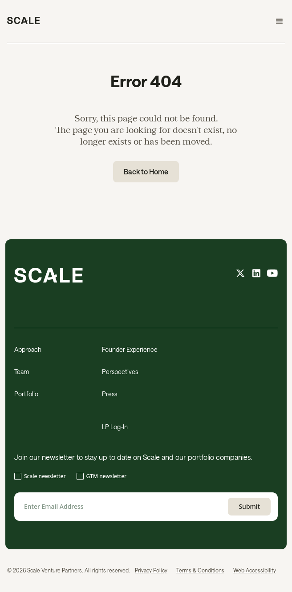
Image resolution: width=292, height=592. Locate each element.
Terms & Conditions (200, 570)
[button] (275, 21)
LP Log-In (115, 427)
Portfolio (26, 394)
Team (21, 371)
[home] (23, 21)
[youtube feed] (272, 274)
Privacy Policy (151, 570)
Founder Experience (130, 349)
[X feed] (240, 274)
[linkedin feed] (256, 274)
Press (109, 394)
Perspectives (120, 371)
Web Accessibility (254, 570)
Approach (27, 349)
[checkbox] (146, 477)
